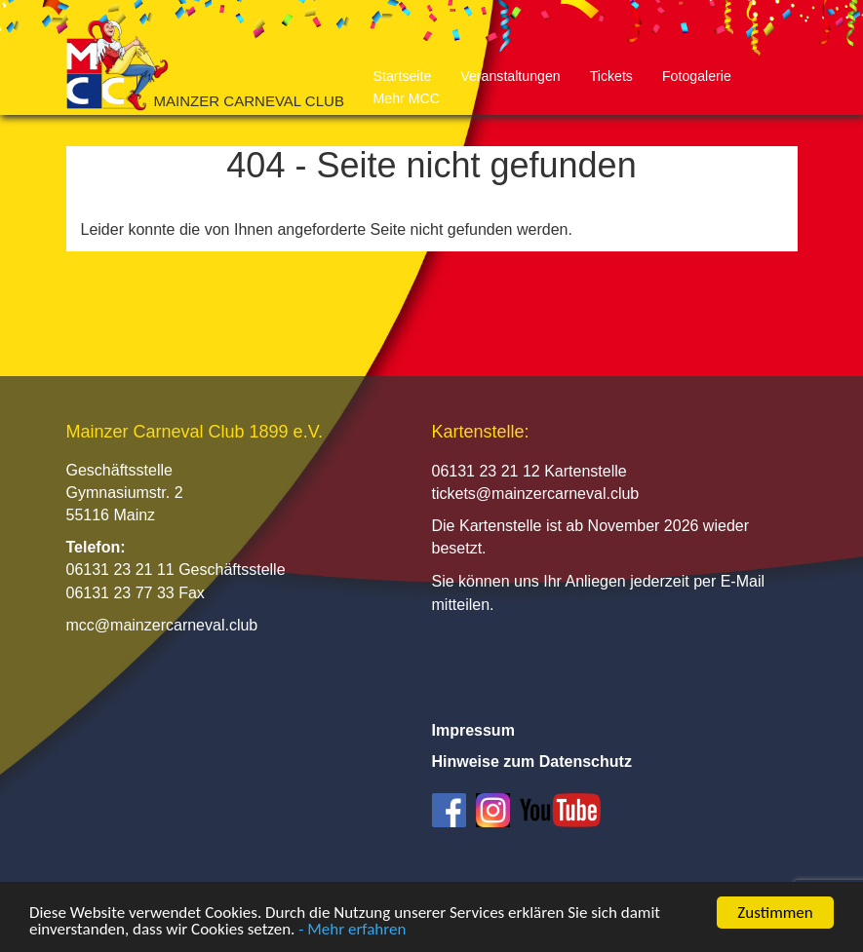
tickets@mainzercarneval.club (536, 493)
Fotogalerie (696, 76)
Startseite (402, 76)
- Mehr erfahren (352, 930)
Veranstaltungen (510, 76)
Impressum (473, 730)
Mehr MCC (406, 98)
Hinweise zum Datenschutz (532, 761)
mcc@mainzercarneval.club (162, 625)
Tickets (611, 76)
